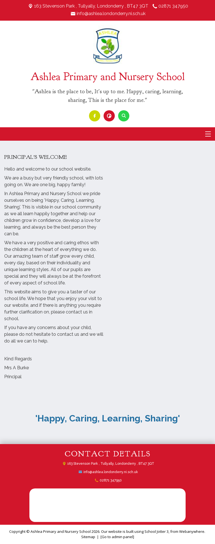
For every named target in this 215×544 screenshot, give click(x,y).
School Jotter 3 (156, 531)
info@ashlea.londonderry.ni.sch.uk (111, 13)
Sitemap (88, 536)
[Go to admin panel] (117, 536)
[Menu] (208, 134)
